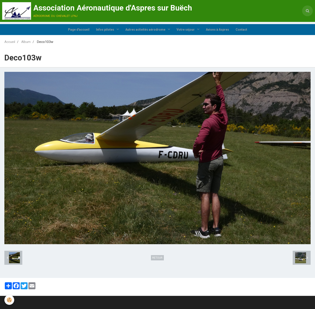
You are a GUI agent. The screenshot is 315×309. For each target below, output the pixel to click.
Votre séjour (186, 29)
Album (26, 42)
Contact (241, 29)
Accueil (9, 42)
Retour (157, 257)
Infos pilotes (105, 29)
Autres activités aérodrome (145, 29)
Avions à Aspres (217, 29)
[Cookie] (9, 300)
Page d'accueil (78, 29)
